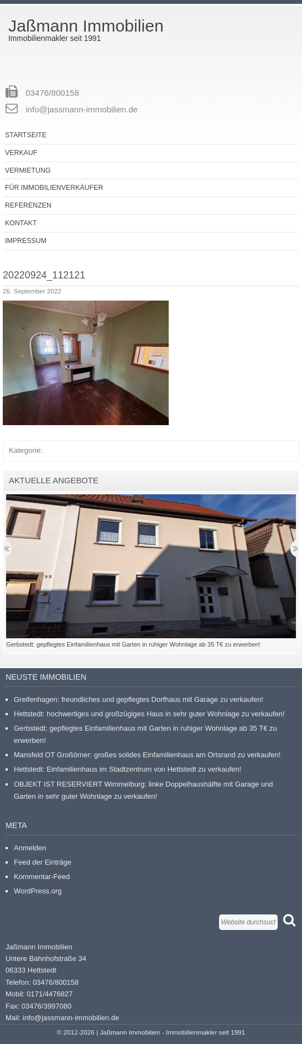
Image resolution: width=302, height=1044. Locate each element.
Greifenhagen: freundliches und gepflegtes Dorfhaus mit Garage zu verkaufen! (138, 699)
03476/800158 (52, 92)
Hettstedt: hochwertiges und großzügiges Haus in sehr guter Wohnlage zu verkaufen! (149, 714)
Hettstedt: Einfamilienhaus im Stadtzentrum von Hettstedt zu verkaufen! (127, 769)
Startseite (25, 135)
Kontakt (21, 223)
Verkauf (21, 153)
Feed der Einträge (42, 862)
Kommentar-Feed (42, 876)
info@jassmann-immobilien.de (81, 109)
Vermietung (28, 170)
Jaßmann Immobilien (86, 26)
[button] (86, 363)
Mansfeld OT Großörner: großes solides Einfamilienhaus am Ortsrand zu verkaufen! (147, 755)
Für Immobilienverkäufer (54, 188)
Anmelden (30, 848)
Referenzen (28, 205)
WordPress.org (37, 891)
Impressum (25, 241)
